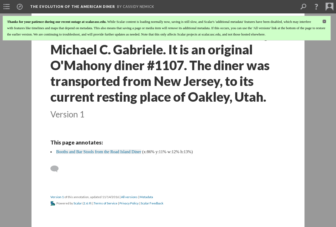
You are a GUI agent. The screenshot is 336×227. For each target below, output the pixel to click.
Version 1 (57, 197)
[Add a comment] (56, 169)
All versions (129, 197)
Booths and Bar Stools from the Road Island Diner (98, 151)
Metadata (146, 197)
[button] (316, 6)
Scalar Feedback (152, 203)
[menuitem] (6, 6)
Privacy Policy (129, 203)
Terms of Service (105, 203)
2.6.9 (87, 203)
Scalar (78, 203)
